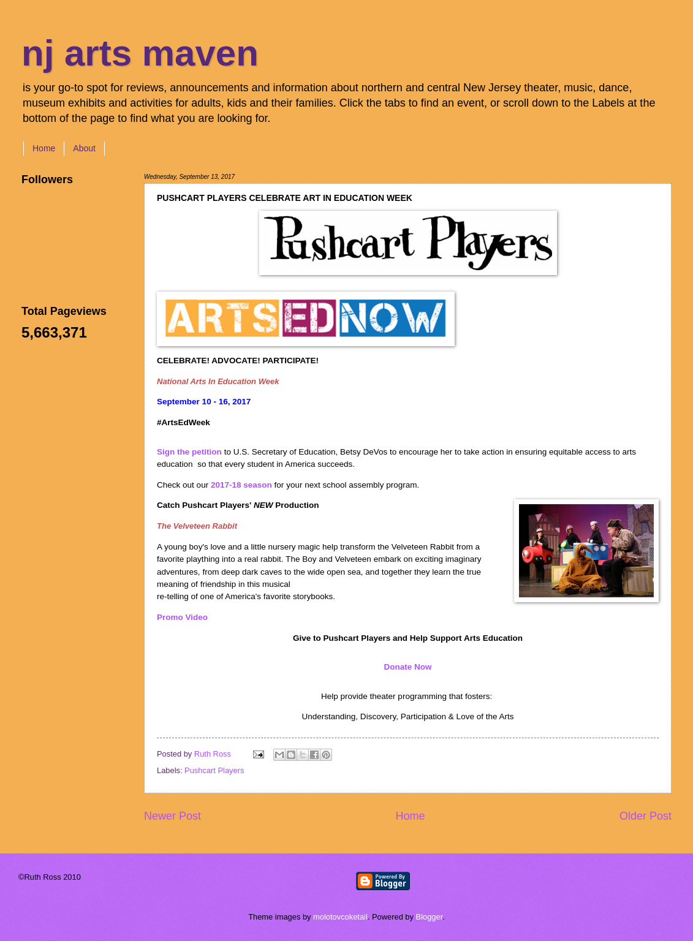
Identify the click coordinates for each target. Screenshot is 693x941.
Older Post (645, 816)
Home (43, 148)
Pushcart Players (214, 770)
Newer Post (172, 816)
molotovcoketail (340, 916)
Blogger (429, 916)
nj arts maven (140, 53)
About (84, 148)
